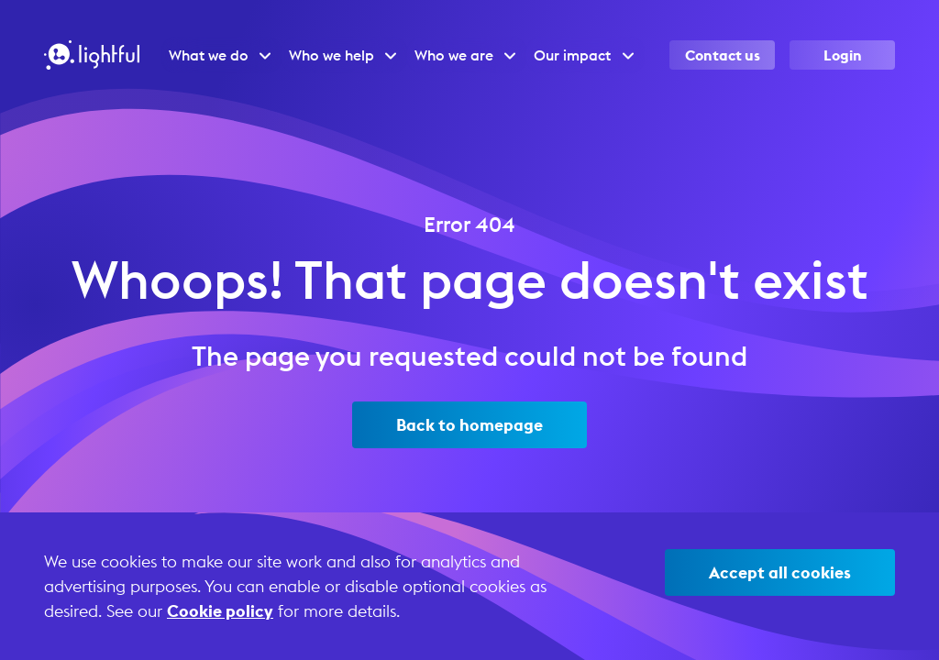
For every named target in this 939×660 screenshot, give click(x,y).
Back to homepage (469, 424)
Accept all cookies (780, 572)
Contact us (722, 55)
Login (842, 55)
